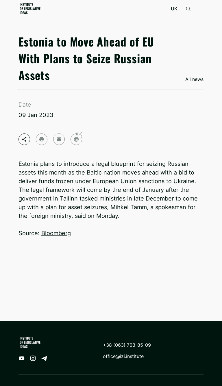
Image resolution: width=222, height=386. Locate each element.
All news (194, 79)
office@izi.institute (123, 356)
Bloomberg (56, 233)
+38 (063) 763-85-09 (127, 345)
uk (174, 9)
